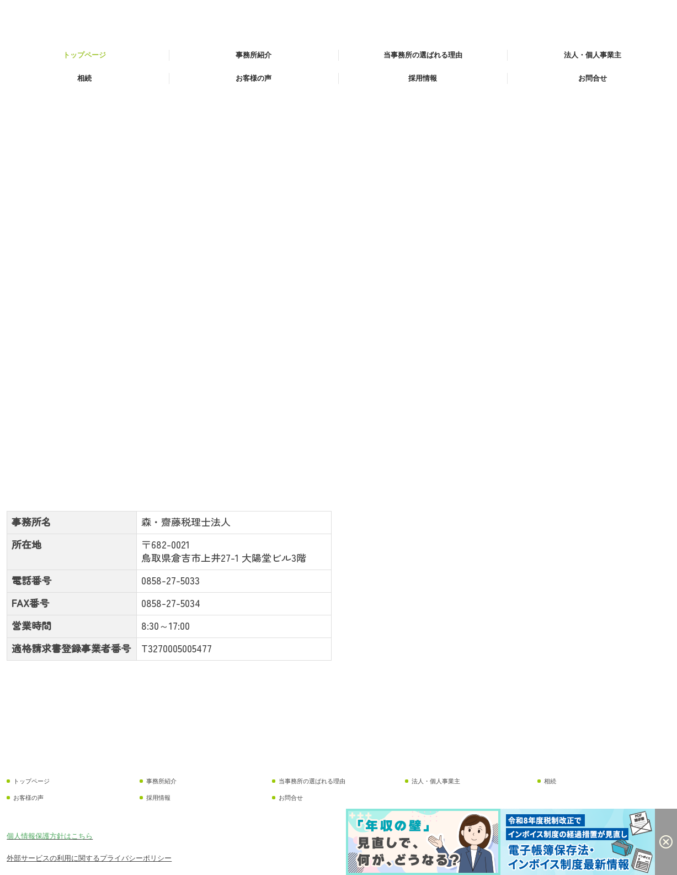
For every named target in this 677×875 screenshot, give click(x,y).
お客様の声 (253, 78)
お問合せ (592, 78)
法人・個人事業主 (592, 55)
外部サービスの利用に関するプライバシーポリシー (89, 858)
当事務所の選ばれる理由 (422, 55)
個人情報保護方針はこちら (50, 836)
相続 (84, 78)
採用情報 (422, 78)
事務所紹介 (253, 55)
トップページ (84, 55)
